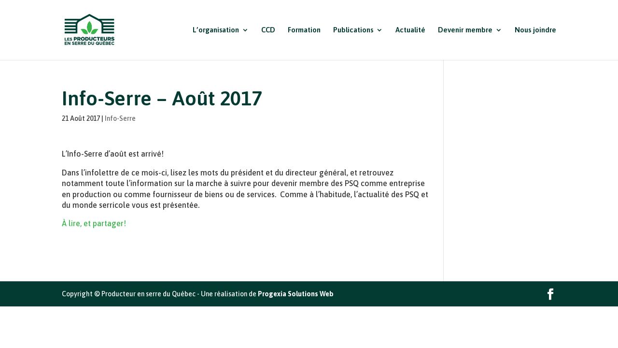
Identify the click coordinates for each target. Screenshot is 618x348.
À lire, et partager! (94, 223)
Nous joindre (535, 30)
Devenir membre (465, 30)
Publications (353, 30)
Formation (304, 30)
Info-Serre (120, 118)
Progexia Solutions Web (296, 294)
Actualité (410, 30)
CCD (268, 30)
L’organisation (216, 30)
